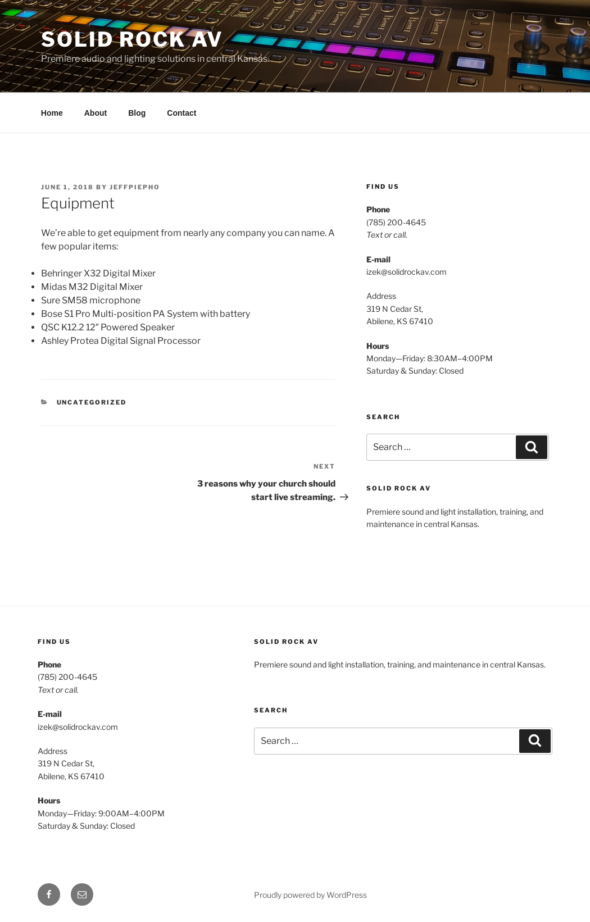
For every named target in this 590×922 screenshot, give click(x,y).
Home (52, 112)
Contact (181, 112)
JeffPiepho (135, 187)
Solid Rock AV (132, 39)
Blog (137, 112)
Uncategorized (92, 402)
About (95, 112)
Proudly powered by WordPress (310, 895)
